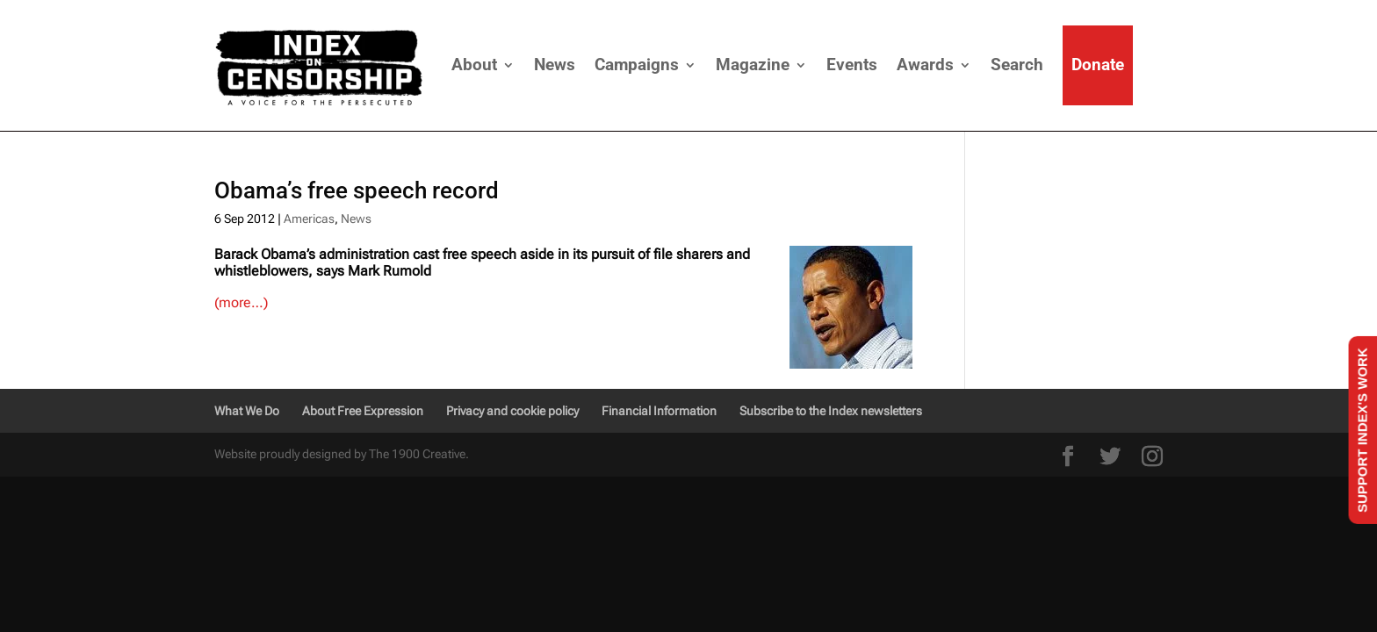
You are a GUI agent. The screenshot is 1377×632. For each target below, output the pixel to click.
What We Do (246, 411)
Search (1017, 64)
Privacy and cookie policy (512, 411)
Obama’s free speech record (356, 190)
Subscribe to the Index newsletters (830, 411)
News (554, 64)
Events (851, 64)
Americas (309, 219)
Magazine (752, 64)
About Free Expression (362, 411)
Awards (925, 64)
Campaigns (637, 64)
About (474, 64)
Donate (1097, 64)
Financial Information (659, 411)
